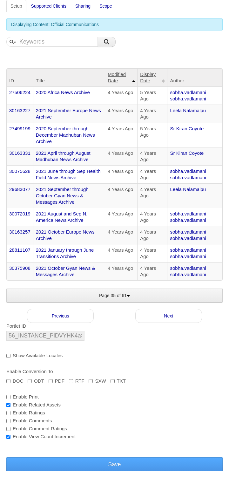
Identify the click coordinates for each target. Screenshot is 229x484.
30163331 (19, 153)
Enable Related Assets (33, 404)
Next (168, 315)
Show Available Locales (34, 355)
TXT (118, 381)
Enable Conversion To (29, 371)
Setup (16, 6)
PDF (56, 381)
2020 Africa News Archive (63, 92)
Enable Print (22, 396)
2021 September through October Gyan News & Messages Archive (62, 196)
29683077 (19, 189)
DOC (14, 381)
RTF (76, 381)
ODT (36, 381)
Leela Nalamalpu (188, 110)
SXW (97, 381)
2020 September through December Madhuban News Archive (65, 135)
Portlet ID (16, 326)
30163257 (19, 232)
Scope (105, 6)
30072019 (19, 213)
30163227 (19, 110)
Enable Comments (29, 420)
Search (107, 42)
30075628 (19, 171)
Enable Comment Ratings (36, 428)
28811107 (19, 250)
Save (114, 464)
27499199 (19, 128)
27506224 (19, 92)
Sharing (83, 6)
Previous (60, 315)
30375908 (19, 268)
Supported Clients (48, 6)
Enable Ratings (25, 412)
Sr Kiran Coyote (187, 128)
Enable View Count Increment (41, 436)
